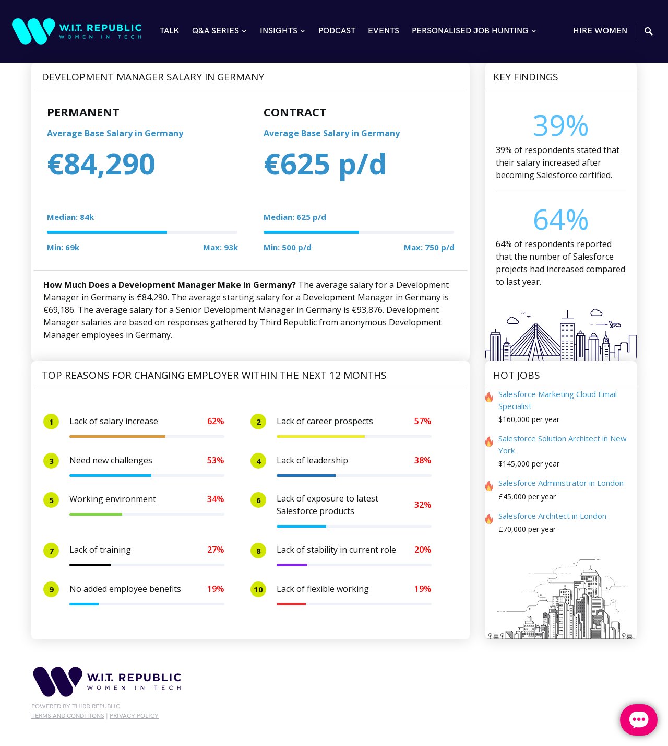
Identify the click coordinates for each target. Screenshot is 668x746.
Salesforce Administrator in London (561, 482)
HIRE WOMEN (600, 31)
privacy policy (134, 716)
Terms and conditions (67, 716)
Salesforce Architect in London (552, 515)
